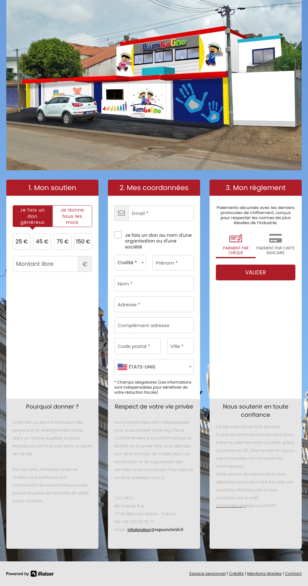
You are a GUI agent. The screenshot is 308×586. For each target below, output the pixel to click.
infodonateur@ (231, 506)
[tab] (32, 216)
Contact (293, 574)
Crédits (236, 574)
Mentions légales (264, 574)
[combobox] (130, 263)
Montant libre (52, 264)
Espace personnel (207, 574)
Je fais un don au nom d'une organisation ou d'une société (153, 239)
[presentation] (32, 216)
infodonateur (139, 529)
